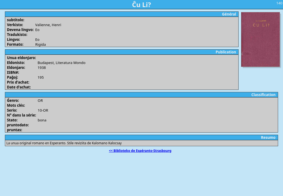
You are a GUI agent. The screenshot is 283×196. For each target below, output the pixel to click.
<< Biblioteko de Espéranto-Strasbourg (140, 150)
